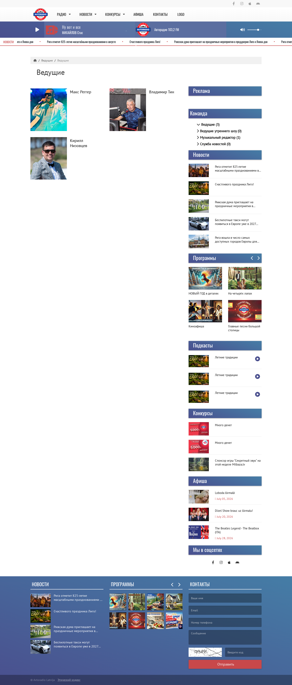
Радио (61, 14)
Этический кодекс (69, 680)
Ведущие (47, 60)
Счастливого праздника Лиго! (141, 42)
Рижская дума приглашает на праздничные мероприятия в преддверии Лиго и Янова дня (216, 42)
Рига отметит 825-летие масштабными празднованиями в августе (77, 42)
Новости (85, 14)
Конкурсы (112, 14)
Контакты (160, 14)
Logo (180, 14)
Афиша (138, 14)
